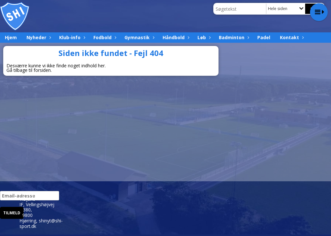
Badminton (233, 37)
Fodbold (104, 37)
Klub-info (71, 37)
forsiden (42, 70)
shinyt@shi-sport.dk (41, 223)
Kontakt (291, 37)
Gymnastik (138, 37)
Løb (203, 37)
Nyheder (38, 37)
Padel (263, 37)
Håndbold (175, 37)
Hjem (11, 37)
